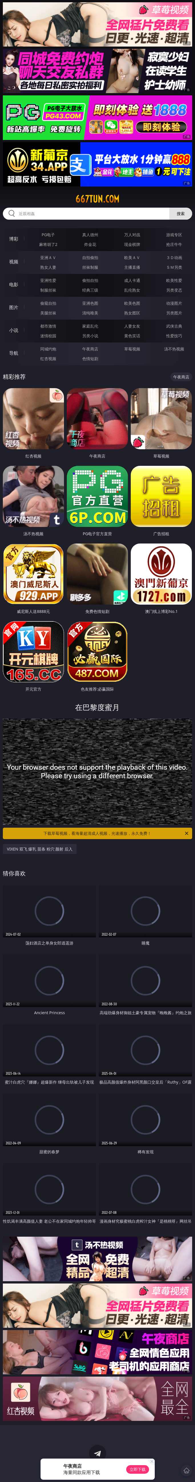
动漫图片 (174, 303)
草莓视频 (132, 349)
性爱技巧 (174, 335)
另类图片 (174, 313)
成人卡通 (132, 280)
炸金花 (90, 244)
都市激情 (48, 326)
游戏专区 (174, 234)
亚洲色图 (90, 303)
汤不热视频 (174, 349)
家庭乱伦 (90, 326)
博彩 (13, 239)
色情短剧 (90, 358)
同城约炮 (48, 349)
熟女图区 (132, 313)
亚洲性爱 (48, 280)
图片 (13, 307)
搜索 (181, 213)
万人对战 (132, 234)
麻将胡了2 (48, 244)
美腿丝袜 (48, 313)
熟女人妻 (48, 267)
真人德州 (90, 234)
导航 (13, 353)
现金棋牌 (132, 244)
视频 (13, 261)
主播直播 (132, 267)
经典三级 (90, 290)
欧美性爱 (174, 280)
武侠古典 (174, 326)
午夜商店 (90, 349)
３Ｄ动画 (174, 257)
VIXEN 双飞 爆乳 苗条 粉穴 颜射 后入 (40, 849)
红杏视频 (48, 358)
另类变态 (174, 290)
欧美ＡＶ (132, 257)
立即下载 (138, 1469)
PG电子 (48, 234)
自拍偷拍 (90, 257)
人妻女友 (132, 326)
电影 (13, 284)
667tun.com (97, 199)
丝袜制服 (90, 267)
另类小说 (90, 335)
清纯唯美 (90, 313)
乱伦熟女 (132, 290)
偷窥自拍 (48, 303)
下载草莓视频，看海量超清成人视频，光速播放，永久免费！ (116, 833)
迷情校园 (48, 335)
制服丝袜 (48, 290)
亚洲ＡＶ (48, 257)
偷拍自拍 (90, 280)
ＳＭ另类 (174, 267)
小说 (13, 330)
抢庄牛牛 (174, 244)
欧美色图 (132, 303)
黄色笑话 (132, 335)
